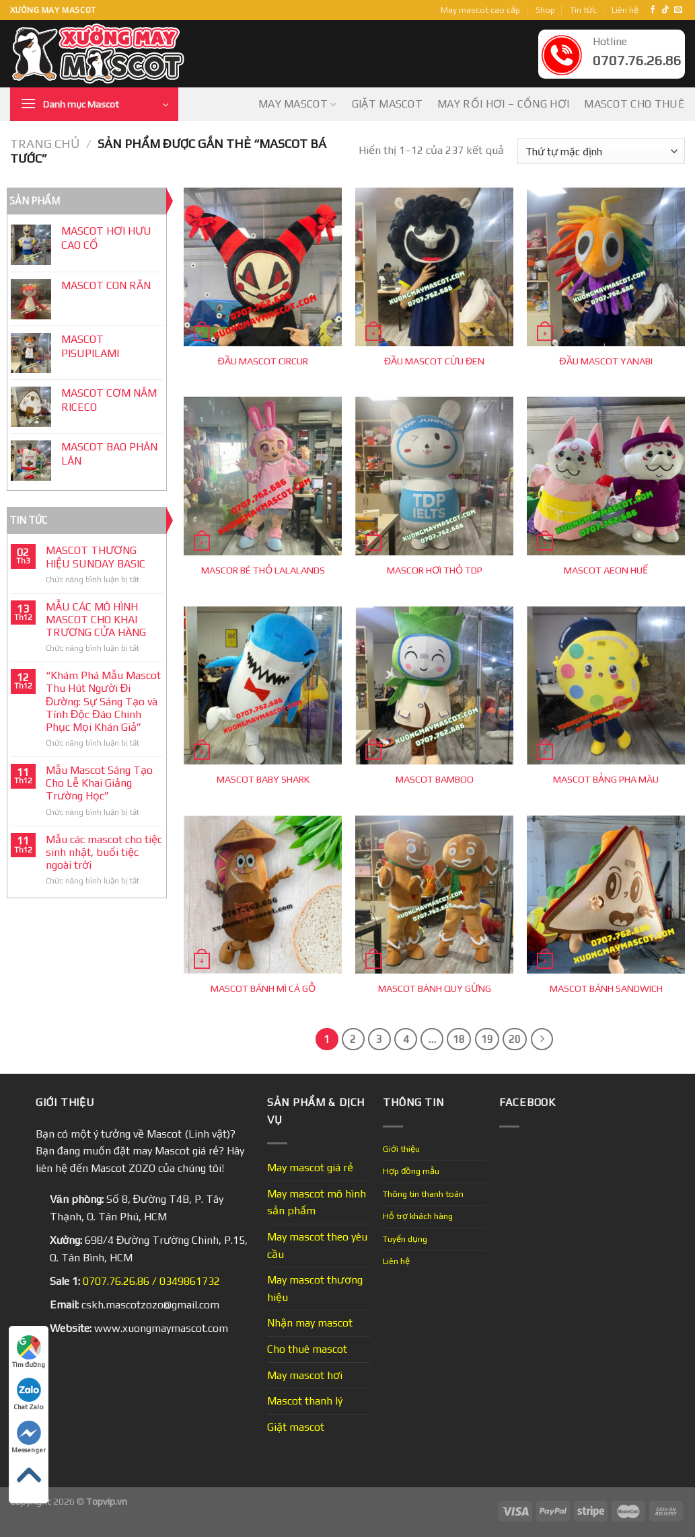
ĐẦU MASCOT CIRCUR (263, 361)
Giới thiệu (401, 1149)
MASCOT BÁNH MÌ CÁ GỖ (263, 988)
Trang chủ (44, 143)
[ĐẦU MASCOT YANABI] (606, 267)
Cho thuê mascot (307, 1349)
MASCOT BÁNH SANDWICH (606, 988)
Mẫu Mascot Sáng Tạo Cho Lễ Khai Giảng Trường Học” (99, 783)
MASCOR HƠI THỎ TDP (434, 570)
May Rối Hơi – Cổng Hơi (503, 103)
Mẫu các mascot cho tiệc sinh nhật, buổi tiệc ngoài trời (104, 852)
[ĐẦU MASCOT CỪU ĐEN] (434, 267)
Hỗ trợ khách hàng (418, 1216)
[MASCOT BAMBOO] (434, 685)
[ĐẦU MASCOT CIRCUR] (263, 267)
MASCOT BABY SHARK (263, 779)
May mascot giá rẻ (310, 1167)
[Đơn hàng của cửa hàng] (601, 151)
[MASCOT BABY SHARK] (263, 685)
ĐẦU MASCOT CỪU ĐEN (434, 361)
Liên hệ (625, 10)
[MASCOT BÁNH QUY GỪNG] (434, 895)
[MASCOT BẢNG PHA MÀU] (606, 685)
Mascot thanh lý (304, 1400)
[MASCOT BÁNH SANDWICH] (606, 895)
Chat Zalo (28, 1394)
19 (487, 1039)
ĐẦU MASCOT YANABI (605, 361)
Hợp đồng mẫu (411, 1171)
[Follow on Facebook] (653, 10)
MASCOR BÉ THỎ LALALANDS (263, 570)
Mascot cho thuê (634, 103)
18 (459, 1039)
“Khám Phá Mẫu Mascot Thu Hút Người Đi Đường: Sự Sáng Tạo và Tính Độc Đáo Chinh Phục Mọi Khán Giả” (103, 701)
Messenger (28, 1437)
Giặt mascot (387, 103)
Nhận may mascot (310, 1322)
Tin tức (583, 10)
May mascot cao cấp (480, 10)
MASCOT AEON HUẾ (606, 570)
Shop (545, 10)
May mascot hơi (304, 1375)
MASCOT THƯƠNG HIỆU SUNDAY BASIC (95, 556)
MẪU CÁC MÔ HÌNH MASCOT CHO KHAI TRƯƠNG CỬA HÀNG (96, 619)
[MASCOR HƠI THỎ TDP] (434, 476)
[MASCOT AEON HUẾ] (606, 476)
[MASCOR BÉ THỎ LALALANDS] (263, 476)
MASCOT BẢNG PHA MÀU (606, 779)
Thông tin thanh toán (423, 1194)
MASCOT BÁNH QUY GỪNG (434, 988)
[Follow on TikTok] (665, 10)
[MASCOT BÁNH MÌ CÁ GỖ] (263, 895)
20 (515, 1039)
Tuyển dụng (405, 1239)
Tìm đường (28, 1351)
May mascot (297, 104)
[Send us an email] (678, 10)
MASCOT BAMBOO (435, 779)
